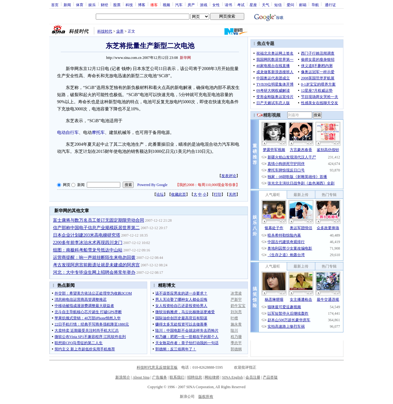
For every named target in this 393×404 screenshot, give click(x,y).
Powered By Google (152, 185)
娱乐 (92, 5)
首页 (55, 5)
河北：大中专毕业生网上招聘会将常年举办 (94, 272)
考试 (241, 5)
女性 (216, 5)
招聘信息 (194, 377)
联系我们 (177, 377)
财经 (104, 5)
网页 (66, 185)
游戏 (203, 5)
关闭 (232, 194)
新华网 (185, 57)
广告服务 (159, 377)
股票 (117, 5)
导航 (315, 5)
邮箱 (303, 5)
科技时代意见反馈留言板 (157, 367)
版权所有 (205, 396)
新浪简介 (122, 377)
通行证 (330, 5)
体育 (79, 5)
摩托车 (98, 132)
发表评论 (228, 176)
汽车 (179, 5)
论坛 (160, 194)
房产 (191, 5)
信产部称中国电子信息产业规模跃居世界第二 (96, 227)
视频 (166, 5)
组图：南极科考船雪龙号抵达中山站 (87, 250)
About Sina (141, 377)
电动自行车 (68, 132)
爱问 (290, 5)
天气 (265, 5)
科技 (129, 5)
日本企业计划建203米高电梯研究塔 (86, 235)
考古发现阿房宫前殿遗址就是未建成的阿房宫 (96, 265)
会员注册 (252, 377)
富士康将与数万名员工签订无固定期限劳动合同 (98, 220)
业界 (120, 31)
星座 (253, 5)
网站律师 (212, 377)
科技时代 (104, 31)
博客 (141, 5)
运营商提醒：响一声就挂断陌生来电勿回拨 (94, 257)
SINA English (232, 377)
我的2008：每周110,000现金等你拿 (207, 185)
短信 (278, 5)
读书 (228, 5)
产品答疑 (270, 377)
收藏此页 (178, 194)
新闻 (67, 5)
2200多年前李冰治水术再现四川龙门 (87, 242)
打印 (217, 194)
